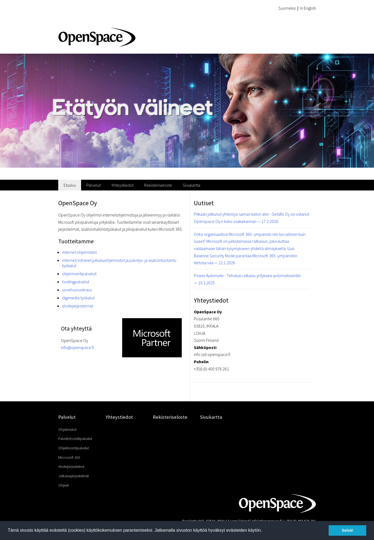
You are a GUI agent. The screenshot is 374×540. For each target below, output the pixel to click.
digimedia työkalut (78, 297)
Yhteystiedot (122, 185)
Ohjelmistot (67, 429)
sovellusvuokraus (77, 289)
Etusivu (70, 185)
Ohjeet (63, 485)
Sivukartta (191, 185)
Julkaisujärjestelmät (73, 475)
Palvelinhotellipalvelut (75, 438)
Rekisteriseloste (158, 185)
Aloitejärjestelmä (71, 466)
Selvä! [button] (347, 530)
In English (308, 8)
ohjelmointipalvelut (79, 273)
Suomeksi (287, 8)
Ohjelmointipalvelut (73, 448)
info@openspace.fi (77, 347)
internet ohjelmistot (79, 252)
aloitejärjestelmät (77, 305)
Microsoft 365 (69, 457)
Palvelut (93, 185)
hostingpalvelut (75, 281)
